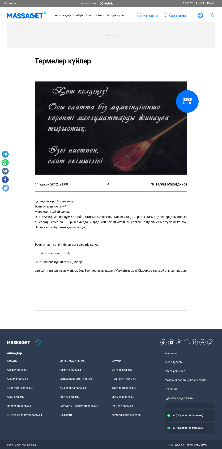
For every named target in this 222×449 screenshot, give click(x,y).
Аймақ (100, 15)
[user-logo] (200, 15)
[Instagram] (195, 342)
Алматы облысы (70, 370)
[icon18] (38, 342)
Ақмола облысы (17, 379)
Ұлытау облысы (122, 406)
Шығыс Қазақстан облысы (24, 415)
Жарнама (9, 3)
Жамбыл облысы (123, 397)
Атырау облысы (17, 370)
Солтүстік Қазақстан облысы (78, 406)
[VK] (179, 342)
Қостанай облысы (124, 388)
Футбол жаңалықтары (126, 415)
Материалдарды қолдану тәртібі (186, 380)
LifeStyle (78, 15)
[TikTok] (163, 342)
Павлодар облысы (19, 406)
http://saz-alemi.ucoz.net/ (52, 253)
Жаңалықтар (63, 15)
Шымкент (65, 415)
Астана (116, 361)
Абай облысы (15, 397)
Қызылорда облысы (72, 388)
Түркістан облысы (124, 379)
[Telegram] (202, 342)
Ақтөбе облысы (122, 370)
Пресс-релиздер (175, 371)
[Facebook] (187, 342)
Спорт (89, 15)
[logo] (26, 15)
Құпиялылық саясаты (179, 398)
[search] (212, 15)
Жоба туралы (173, 362)
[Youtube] (171, 342)
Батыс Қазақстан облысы (76, 379)
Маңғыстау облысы (72, 361)
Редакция (171, 389)
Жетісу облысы (69, 397)
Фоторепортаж (116, 15)
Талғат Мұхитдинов (169, 184)
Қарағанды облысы (20, 388)
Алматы (12, 361)
